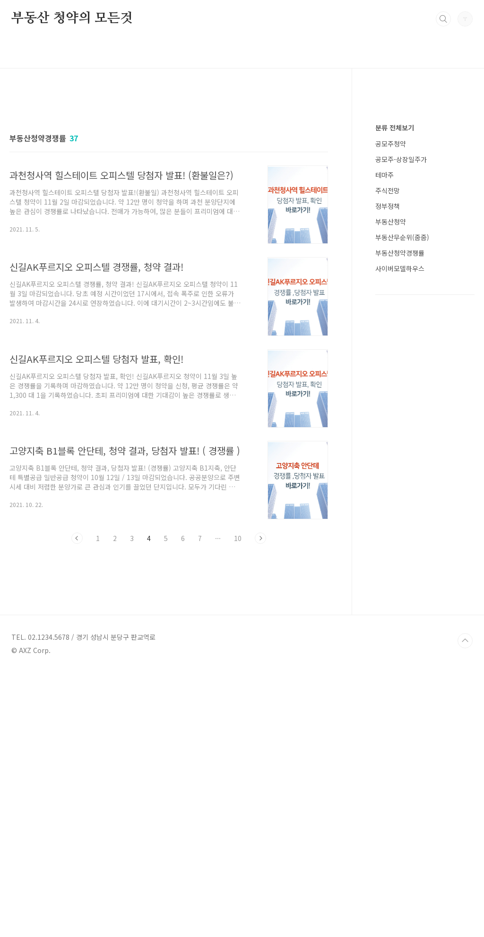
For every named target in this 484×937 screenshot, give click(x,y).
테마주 (384, 458)
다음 (260, 670)
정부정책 (387, 489)
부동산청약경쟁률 (399, 536)
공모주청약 (390, 427)
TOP (465, 905)
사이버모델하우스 (399, 552)
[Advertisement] (168, 183)
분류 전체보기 (394, 411)
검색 (443, 19)
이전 (77, 670)
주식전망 (387, 474)
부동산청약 (390, 505)
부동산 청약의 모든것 (72, 18)
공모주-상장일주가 (401, 442)
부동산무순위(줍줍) (402, 520)
